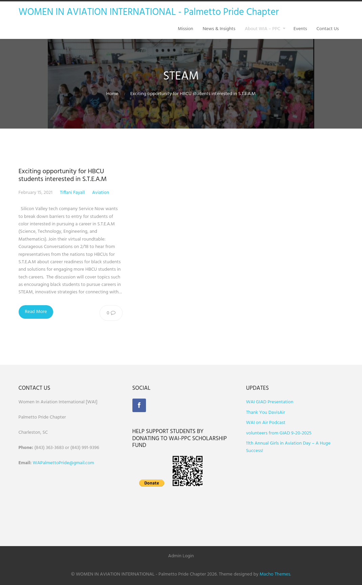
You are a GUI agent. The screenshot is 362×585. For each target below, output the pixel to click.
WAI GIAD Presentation (270, 402)
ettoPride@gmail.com (72, 463)
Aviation (100, 193)
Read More (36, 312)
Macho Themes (275, 574)
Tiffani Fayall (72, 193)
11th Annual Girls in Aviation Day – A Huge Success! (288, 447)
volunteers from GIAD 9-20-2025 (279, 433)
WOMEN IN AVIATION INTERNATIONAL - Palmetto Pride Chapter (149, 12)
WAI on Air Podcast (265, 423)
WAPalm (41, 463)
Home (112, 94)
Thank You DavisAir (265, 413)
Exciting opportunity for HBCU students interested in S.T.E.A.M (63, 175)
